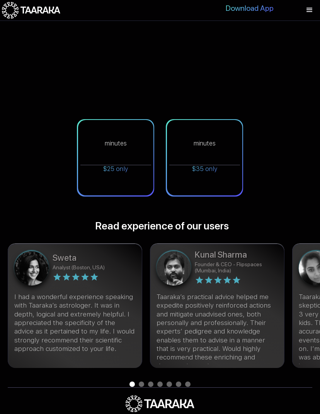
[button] (309, 10)
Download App (250, 8)
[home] (31, 10)
